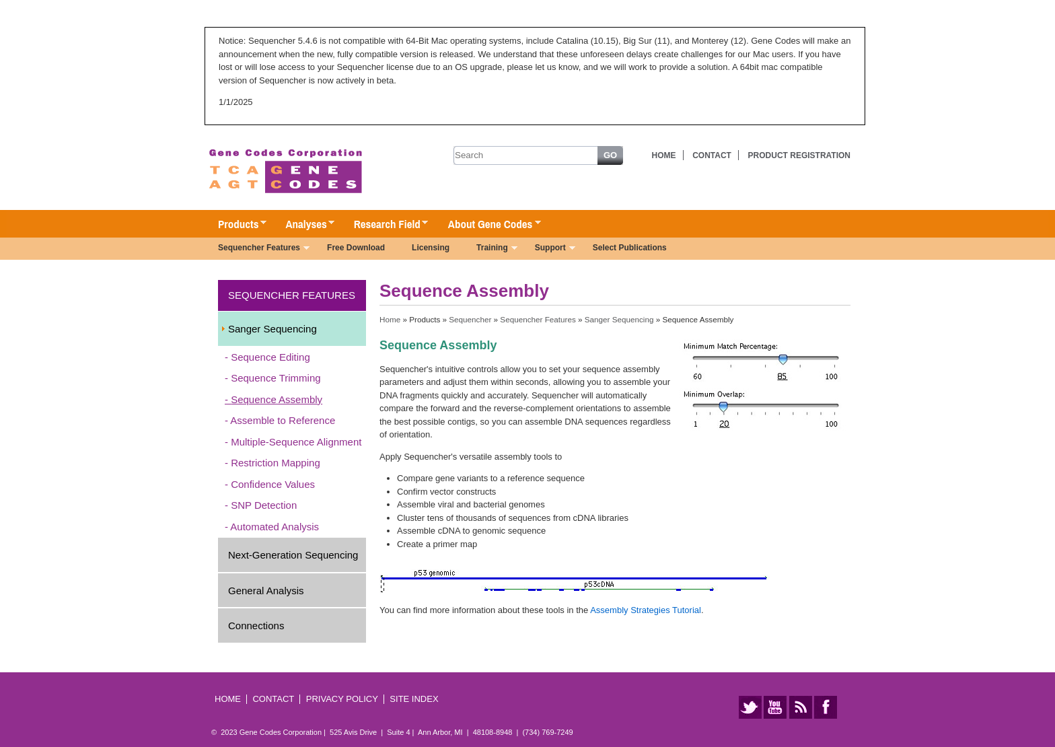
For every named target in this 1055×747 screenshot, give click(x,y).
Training (490, 249)
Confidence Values (273, 484)
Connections (256, 625)
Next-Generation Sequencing (293, 555)
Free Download (356, 247)
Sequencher (470, 319)
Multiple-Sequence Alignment (296, 442)
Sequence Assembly (276, 399)
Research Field (384, 225)
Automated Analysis (274, 526)
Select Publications (630, 247)
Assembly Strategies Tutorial (645, 610)
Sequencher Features (257, 249)
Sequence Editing (270, 357)
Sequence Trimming (275, 378)
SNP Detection (264, 505)
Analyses (303, 225)
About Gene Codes (487, 225)
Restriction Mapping (275, 462)
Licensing (430, 247)
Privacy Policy (342, 699)
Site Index (414, 699)
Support (548, 249)
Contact (711, 155)
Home (664, 155)
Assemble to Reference (282, 420)
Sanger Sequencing (272, 328)
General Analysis (266, 590)
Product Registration (799, 155)
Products (235, 225)
